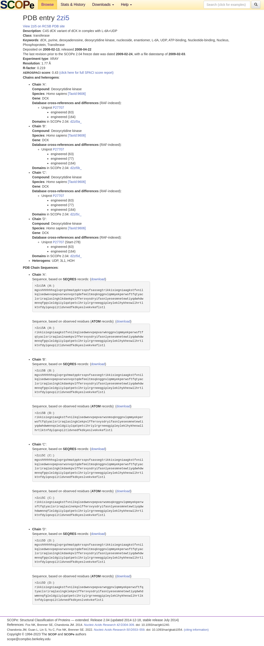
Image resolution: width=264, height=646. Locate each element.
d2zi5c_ (75, 214)
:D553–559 (119, 629)
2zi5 (63, 18)
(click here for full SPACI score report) (86, 72)
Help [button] (126, 4)
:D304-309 (109, 625)
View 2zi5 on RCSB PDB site (44, 26)
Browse (47, 4)
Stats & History (73, 4)
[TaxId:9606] (77, 94)
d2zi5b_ (76, 168)
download (98, 279)
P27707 (58, 107)
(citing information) (196, 629)
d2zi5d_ (76, 256)
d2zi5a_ (76, 121)
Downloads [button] (103, 4)
